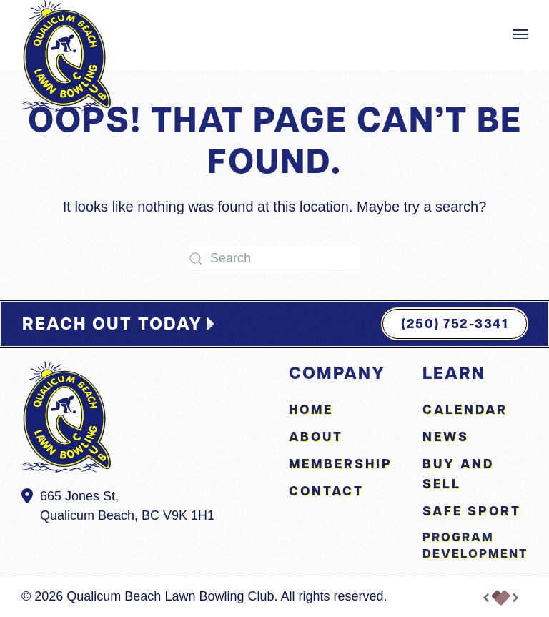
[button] (520, 34)
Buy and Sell (458, 473)
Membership (340, 463)
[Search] (274, 259)
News (445, 436)
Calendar (465, 409)
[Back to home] (66, 56)
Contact (326, 490)
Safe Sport (471, 510)
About (316, 436)
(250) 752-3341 (454, 323)
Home (311, 409)
